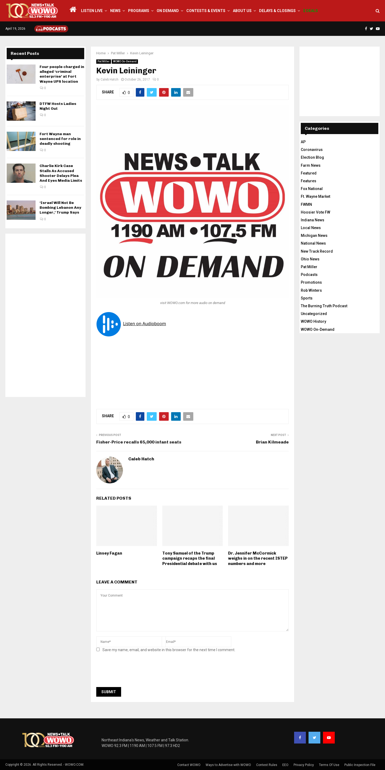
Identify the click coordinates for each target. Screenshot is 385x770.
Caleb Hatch (109, 79)
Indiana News (312, 220)
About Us (242, 11)
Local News (311, 228)
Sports (307, 298)
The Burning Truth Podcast (324, 306)
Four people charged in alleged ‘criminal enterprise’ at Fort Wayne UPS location (62, 74)
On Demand (168, 11)
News (115, 11)
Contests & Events (205, 11)
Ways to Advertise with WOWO (228, 765)
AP (303, 142)
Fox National (312, 189)
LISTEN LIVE (92, 11)
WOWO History (313, 321)
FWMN (306, 204)
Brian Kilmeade (272, 442)
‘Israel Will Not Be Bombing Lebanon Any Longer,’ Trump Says (60, 207)
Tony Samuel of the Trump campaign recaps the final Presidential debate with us (189, 558)
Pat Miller (104, 61)
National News (313, 243)
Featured (309, 173)
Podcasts (309, 274)
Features (308, 181)
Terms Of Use (329, 765)
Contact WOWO (189, 765)
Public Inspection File (359, 765)
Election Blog (312, 157)
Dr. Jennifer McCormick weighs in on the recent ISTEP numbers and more (258, 558)
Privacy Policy (304, 765)
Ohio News (310, 259)
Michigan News (314, 235)
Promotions (311, 282)
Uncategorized (314, 314)
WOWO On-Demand (125, 61)
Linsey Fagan (109, 553)
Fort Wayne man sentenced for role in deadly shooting (60, 139)
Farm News (311, 165)
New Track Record (317, 251)
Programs (138, 11)
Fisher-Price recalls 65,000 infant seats (138, 442)
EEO (285, 765)
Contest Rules (266, 765)
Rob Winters (311, 290)
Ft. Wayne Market (315, 196)
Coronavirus (312, 149)
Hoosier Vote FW (315, 212)
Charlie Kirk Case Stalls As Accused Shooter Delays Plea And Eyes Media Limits (61, 173)
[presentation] (137, 671)
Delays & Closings (277, 11)
